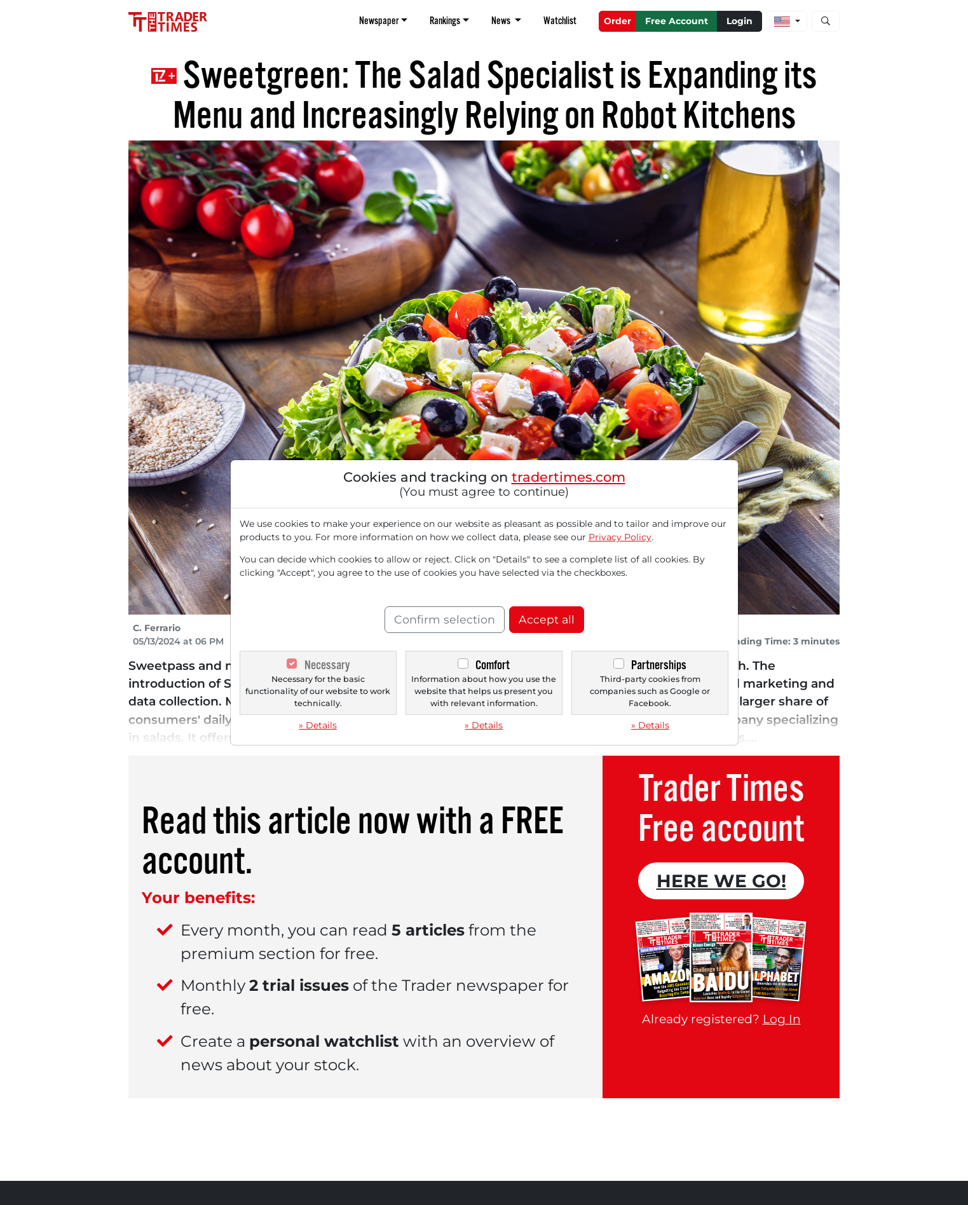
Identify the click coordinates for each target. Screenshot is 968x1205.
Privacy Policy (620, 537)
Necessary (327, 665)
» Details (318, 725)
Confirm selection (444, 619)
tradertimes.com (568, 477)
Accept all (547, 619)
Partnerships (658, 665)
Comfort (492, 665)
